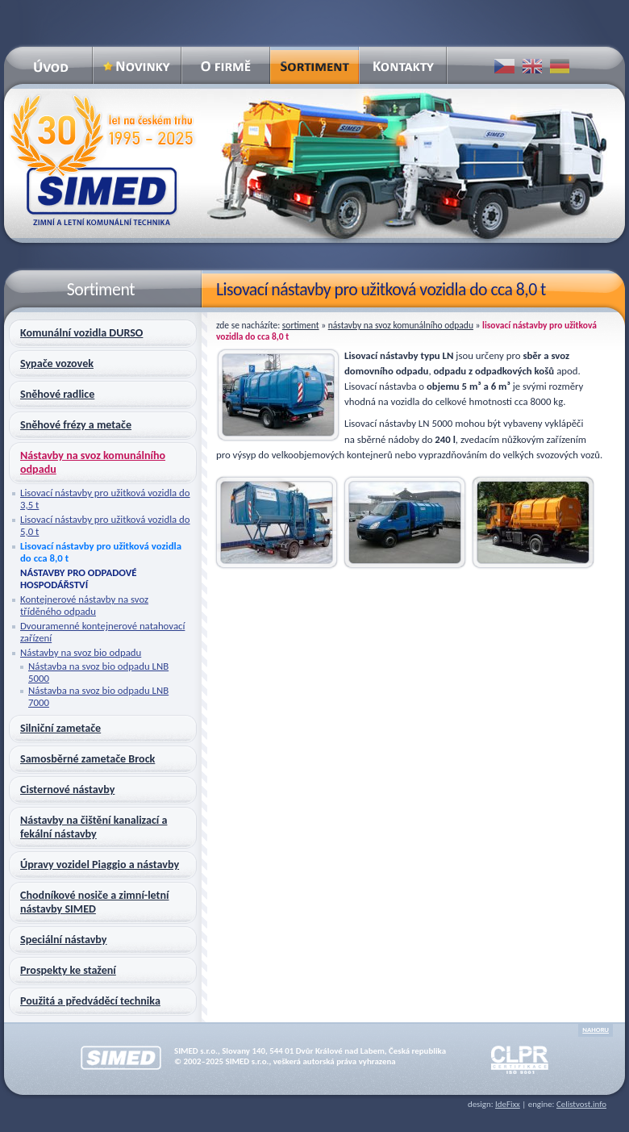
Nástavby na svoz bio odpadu (80, 652)
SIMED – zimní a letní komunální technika (101, 160)
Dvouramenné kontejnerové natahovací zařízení (102, 632)
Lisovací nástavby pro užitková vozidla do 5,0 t (105, 525)
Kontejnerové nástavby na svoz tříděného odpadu (84, 605)
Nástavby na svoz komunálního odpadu (400, 325)
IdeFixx (507, 1104)
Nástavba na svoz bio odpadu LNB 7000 (98, 696)
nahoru (595, 1029)
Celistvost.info (581, 1104)
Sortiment (300, 325)
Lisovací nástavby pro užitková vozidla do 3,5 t (105, 499)
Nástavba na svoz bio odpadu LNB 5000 (98, 672)
